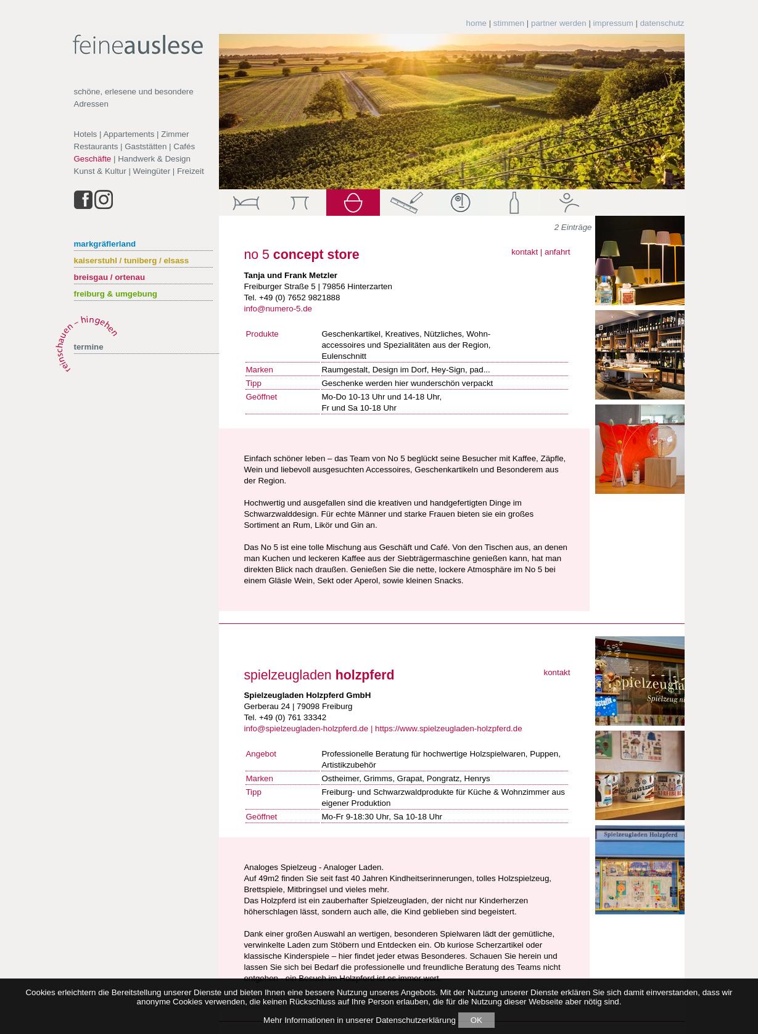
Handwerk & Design (154, 158)
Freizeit (190, 171)
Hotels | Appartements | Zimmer (131, 134)
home (476, 23)
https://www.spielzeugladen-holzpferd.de (448, 728)
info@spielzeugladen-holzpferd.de (306, 728)
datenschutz (662, 23)
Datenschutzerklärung (416, 1020)
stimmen (508, 23)
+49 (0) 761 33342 (292, 717)
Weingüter (152, 171)
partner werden (559, 23)
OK (476, 1020)
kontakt (524, 251)
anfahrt (558, 251)
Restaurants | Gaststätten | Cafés (135, 146)
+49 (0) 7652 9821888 (299, 297)
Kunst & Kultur (100, 171)
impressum (613, 23)
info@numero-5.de (278, 308)
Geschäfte (93, 158)
